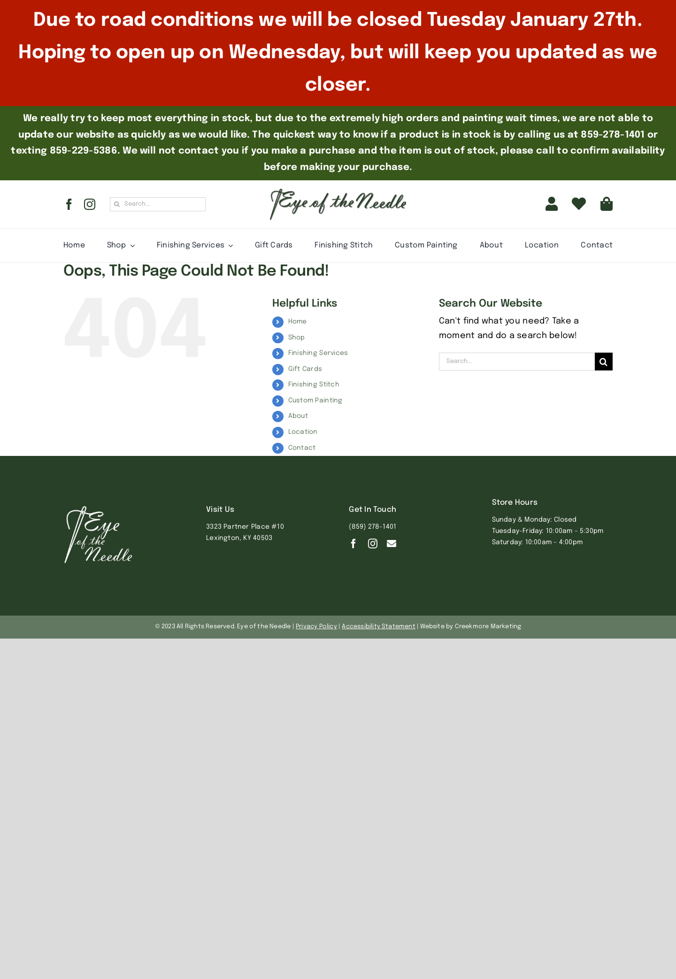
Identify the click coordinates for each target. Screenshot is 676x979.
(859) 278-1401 (372, 527)
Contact (302, 448)
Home (297, 321)
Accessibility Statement (378, 627)
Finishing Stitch (313, 384)
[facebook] (69, 204)
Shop (296, 337)
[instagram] (89, 204)
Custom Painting (315, 400)
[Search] (117, 204)
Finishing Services (318, 353)
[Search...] (158, 204)
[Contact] (391, 543)
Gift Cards (305, 369)
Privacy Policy (316, 627)
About (298, 416)
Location (303, 432)
